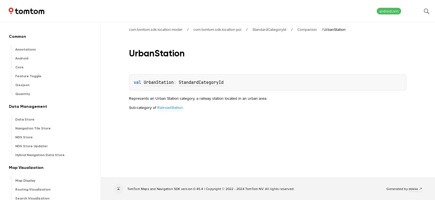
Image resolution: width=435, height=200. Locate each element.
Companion (307, 29)
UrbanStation (159, 82)
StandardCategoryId (269, 29)
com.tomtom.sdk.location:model (155, 29)
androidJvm (389, 11)
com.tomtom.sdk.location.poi (217, 29)
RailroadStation (170, 107)
